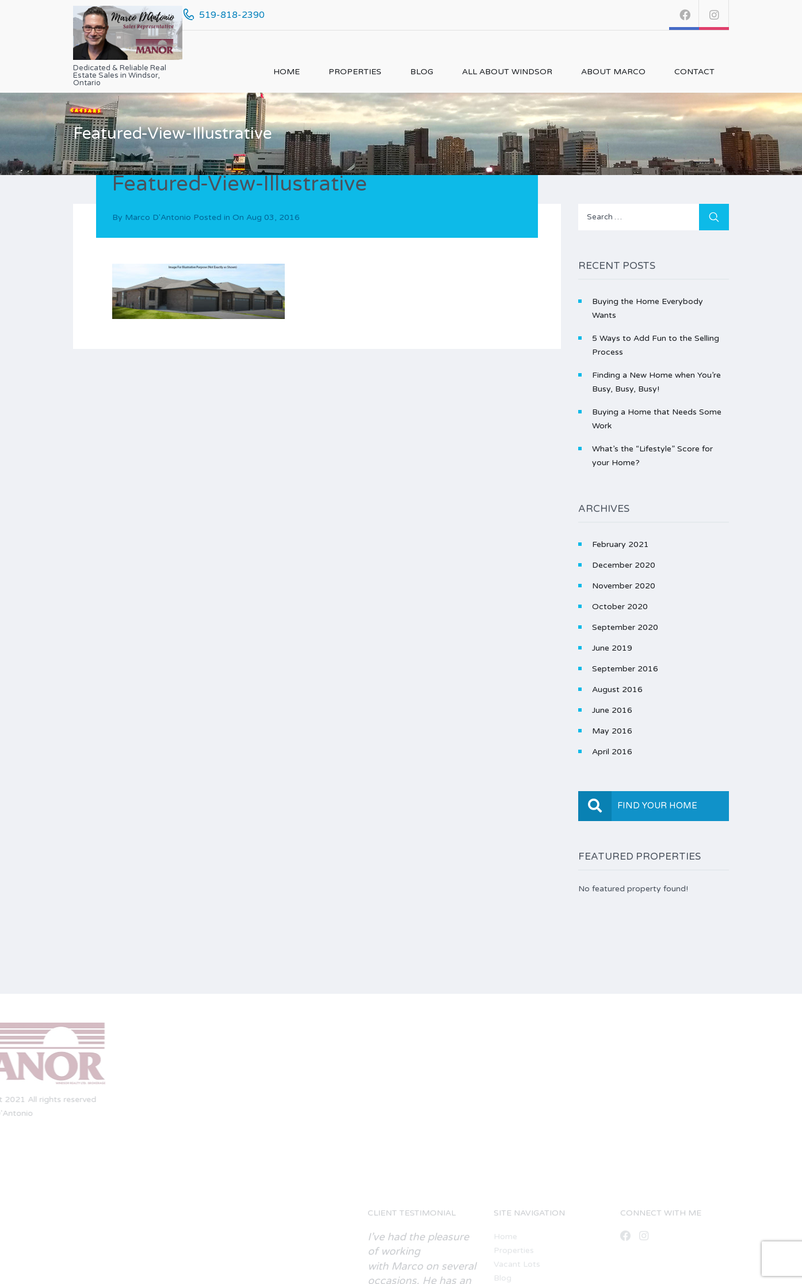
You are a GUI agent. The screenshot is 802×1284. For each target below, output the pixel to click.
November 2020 (623, 586)
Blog (421, 72)
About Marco (613, 72)
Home (286, 72)
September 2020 (625, 627)
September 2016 (625, 669)
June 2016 (612, 710)
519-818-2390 (232, 15)
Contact (694, 72)
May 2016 (612, 731)
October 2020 (620, 606)
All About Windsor (507, 72)
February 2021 (620, 544)
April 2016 (612, 752)
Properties (355, 72)
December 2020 (623, 565)
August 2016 (617, 689)
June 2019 (612, 648)
